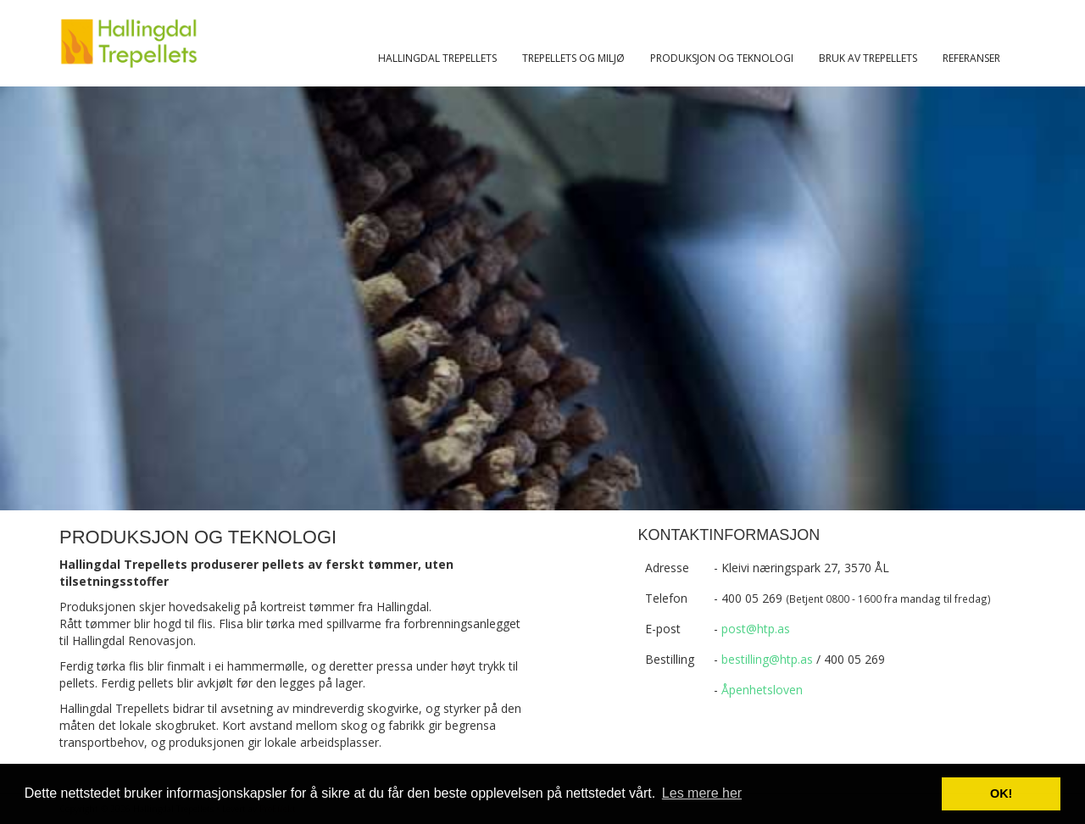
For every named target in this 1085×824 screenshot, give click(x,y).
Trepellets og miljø (573, 58)
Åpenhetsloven (762, 690)
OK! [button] (1001, 793)
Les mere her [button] (702, 793)
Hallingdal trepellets (437, 58)
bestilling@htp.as (767, 659)
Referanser (971, 58)
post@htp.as (755, 629)
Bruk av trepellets (868, 58)
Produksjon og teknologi (721, 58)
